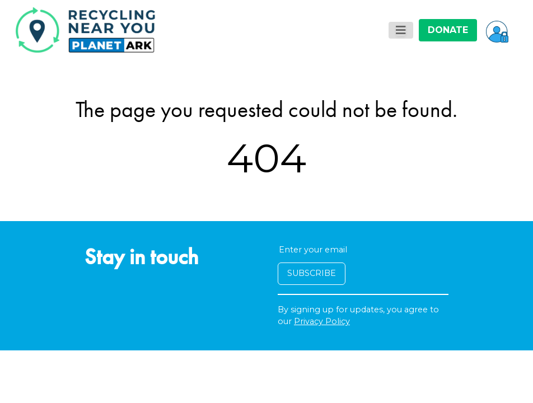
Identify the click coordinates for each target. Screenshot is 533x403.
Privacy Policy (322, 321)
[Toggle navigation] (401, 30)
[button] (497, 30)
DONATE (448, 30)
